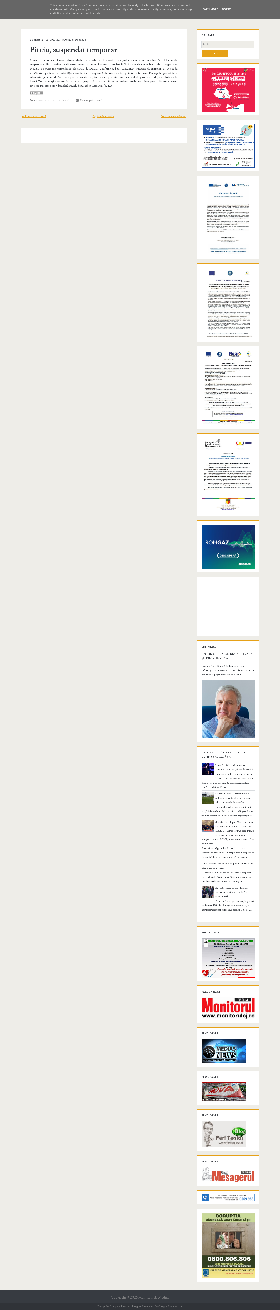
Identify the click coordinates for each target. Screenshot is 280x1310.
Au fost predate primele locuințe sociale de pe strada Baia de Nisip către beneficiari (232, 892)
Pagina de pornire (103, 116)
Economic (42, 100)
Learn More (209, 9)
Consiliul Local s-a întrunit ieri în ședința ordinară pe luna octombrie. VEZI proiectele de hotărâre (233, 798)
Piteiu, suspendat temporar (73, 50)
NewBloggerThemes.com (168, 1306)
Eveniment (61, 100)
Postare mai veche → (173, 116)
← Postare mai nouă (34, 116)
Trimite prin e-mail (89, 100)
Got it (226, 9)
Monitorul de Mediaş (153, 1297)
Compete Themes (120, 1306)
